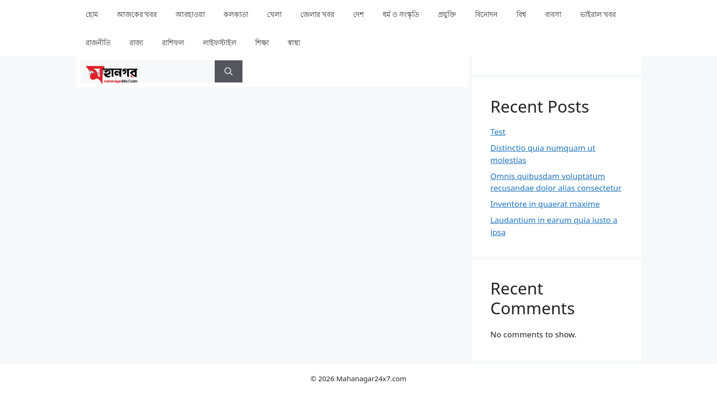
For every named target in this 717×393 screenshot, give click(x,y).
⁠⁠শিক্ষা (262, 42)
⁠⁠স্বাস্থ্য (294, 42)
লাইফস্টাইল (219, 42)
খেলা (274, 14)
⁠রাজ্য (136, 42)
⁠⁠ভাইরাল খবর (598, 14)
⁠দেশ (358, 14)
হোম (92, 14)
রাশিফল (173, 42)
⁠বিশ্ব (521, 14)
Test (498, 131)
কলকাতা (236, 14)
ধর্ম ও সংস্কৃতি (401, 14)
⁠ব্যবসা (553, 14)
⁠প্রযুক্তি (447, 14)
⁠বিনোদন (486, 14)
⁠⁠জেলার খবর (317, 14)
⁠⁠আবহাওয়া (190, 14)
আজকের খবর (137, 14)
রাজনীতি (98, 42)
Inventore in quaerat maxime (545, 203)
